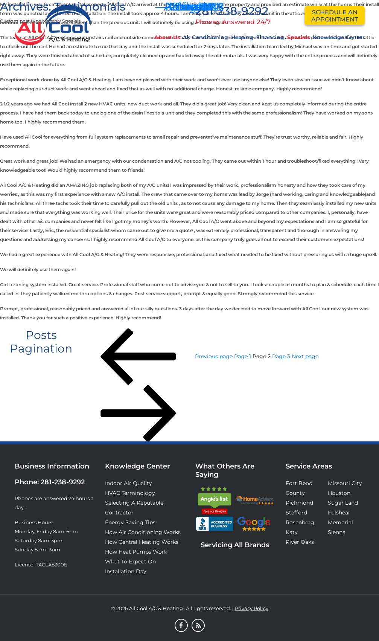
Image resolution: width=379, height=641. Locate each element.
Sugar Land (343, 502)
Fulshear (339, 512)
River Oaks (300, 542)
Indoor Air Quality (128, 483)
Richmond (299, 502)
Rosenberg (300, 522)
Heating (242, 37)
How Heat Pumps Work (136, 551)
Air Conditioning (205, 37)
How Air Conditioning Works (143, 532)
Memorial (340, 522)
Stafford (296, 512)
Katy (292, 532)
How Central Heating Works (141, 542)
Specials (298, 37)
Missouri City (345, 483)
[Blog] (198, 626)
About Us (167, 37)
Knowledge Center (339, 37)
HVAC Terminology (130, 493)
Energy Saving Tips (130, 522)
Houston (339, 493)
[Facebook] (181, 626)
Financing (270, 37)
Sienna (337, 532)
